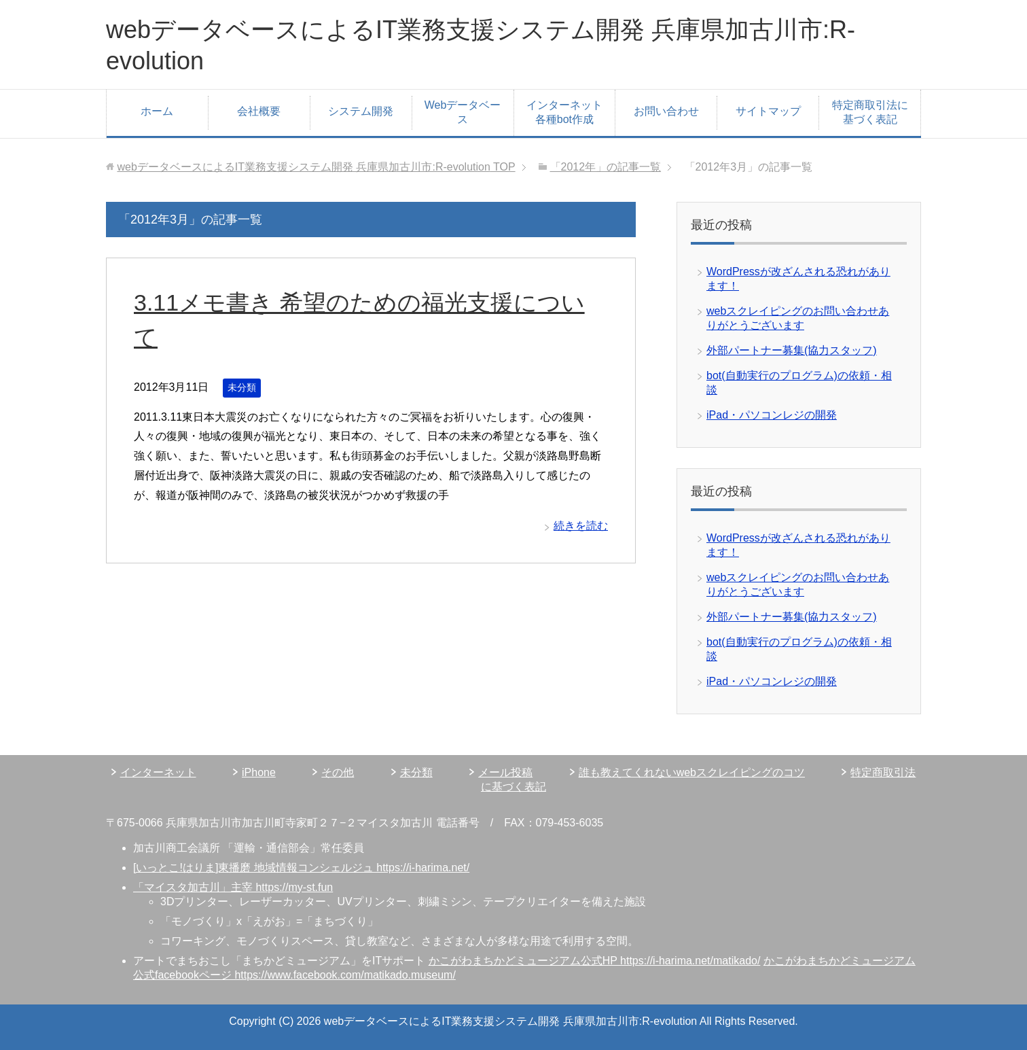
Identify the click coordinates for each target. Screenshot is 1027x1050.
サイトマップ (768, 111)
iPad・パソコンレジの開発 (771, 415)
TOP (316, 167)
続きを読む (581, 525)
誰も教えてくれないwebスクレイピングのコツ (692, 772)
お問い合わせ (666, 111)
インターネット (158, 772)
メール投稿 (505, 772)
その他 (337, 772)
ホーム (157, 111)
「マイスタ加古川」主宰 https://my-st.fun (233, 887)
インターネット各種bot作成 (564, 112)
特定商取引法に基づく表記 (870, 112)
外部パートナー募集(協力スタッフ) (791, 350)
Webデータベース (463, 112)
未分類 (242, 387)
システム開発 (360, 111)
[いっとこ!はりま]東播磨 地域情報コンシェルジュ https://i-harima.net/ (301, 867)
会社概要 (259, 111)
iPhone (259, 772)
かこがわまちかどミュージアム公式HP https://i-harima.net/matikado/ (595, 960)
